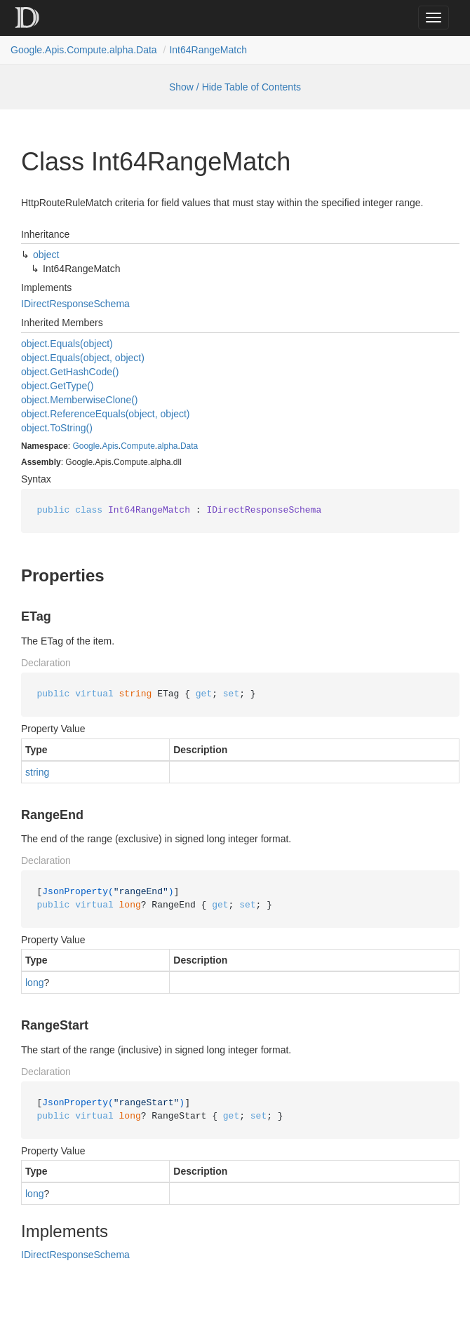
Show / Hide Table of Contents (235, 87)
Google (86, 446)
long (34, 982)
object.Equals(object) (67, 343)
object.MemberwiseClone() (79, 399)
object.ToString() (57, 427)
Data (189, 446)
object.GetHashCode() (70, 371)
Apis (110, 446)
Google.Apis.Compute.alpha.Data (84, 49)
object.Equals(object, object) (83, 357)
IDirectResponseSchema (75, 303)
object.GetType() (57, 385)
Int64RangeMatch (208, 49)
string (37, 772)
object (46, 254)
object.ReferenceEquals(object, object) (105, 413)
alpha (167, 446)
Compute (138, 446)
